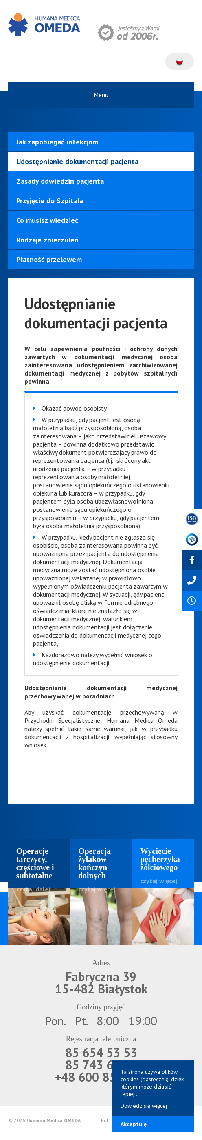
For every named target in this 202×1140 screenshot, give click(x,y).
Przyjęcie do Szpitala (49, 200)
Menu (101, 95)
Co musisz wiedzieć (47, 220)
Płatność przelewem (49, 259)
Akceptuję (134, 1124)
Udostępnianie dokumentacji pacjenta (77, 161)
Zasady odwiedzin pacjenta (60, 181)
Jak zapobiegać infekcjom (57, 142)
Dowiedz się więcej (144, 1105)
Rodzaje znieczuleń (47, 239)
